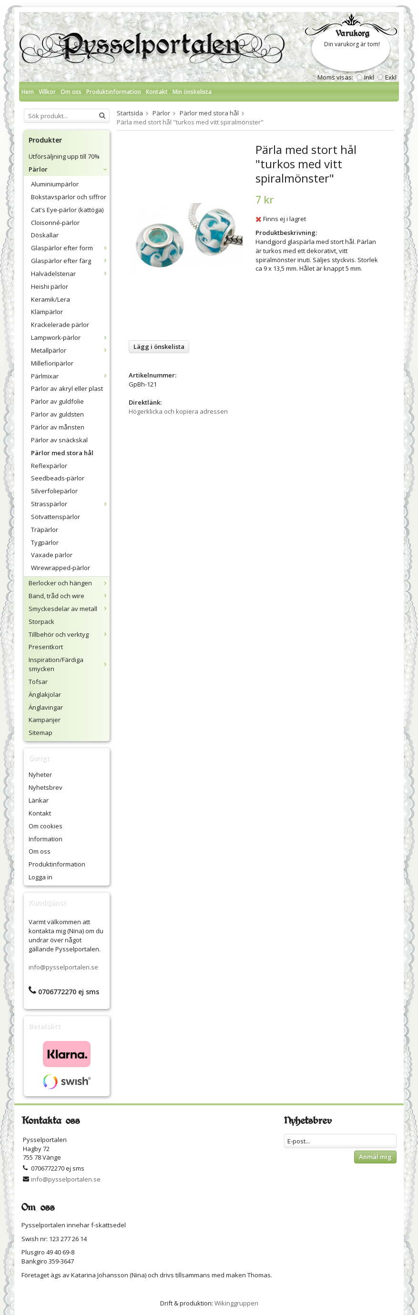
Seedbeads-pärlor (57, 478)
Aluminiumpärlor (55, 184)
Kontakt (157, 92)
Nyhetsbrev (45, 787)
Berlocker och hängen (69, 583)
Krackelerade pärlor (60, 324)
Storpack (41, 621)
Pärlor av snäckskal (59, 440)
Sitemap (40, 732)
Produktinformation (113, 92)
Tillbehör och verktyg (69, 634)
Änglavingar (46, 707)
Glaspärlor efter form (70, 248)
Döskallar (45, 235)
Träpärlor (44, 529)
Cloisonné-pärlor (55, 222)
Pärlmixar (70, 376)
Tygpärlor (45, 542)
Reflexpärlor (49, 465)
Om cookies (45, 826)
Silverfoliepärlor (54, 491)
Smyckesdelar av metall (69, 608)
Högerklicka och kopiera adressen (178, 411)
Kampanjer (45, 719)
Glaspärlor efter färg (70, 260)
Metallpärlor (70, 350)
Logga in (40, 877)
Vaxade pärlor (51, 554)
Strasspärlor (70, 503)
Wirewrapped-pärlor (60, 567)
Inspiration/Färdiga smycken (69, 664)
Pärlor (69, 169)
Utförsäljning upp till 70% (64, 156)
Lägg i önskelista (158, 346)
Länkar (39, 800)
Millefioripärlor (52, 363)
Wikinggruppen (236, 1303)
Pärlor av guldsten (57, 414)
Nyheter (40, 774)
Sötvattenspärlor (55, 516)
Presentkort (46, 646)
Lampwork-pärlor (70, 337)
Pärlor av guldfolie (57, 401)
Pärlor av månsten (57, 427)
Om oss (71, 92)
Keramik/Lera (50, 299)
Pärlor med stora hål (62, 453)
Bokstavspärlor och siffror (68, 197)
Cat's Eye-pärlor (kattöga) (67, 209)
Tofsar (38, 681)
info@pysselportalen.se (63, 967)
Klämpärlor (47, 311)
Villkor (47, 92)
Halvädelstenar (70, 273)
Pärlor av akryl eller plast (67, 388)
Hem (27, 92)
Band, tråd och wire (69, 595)
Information (45, 839)
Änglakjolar (45, 694)
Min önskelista (192, 92)
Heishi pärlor (49, 286)
